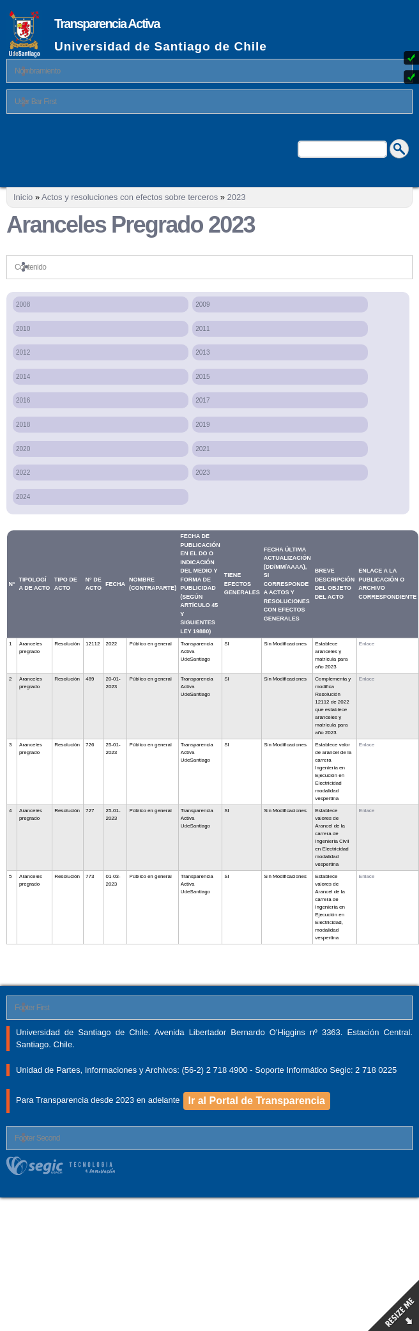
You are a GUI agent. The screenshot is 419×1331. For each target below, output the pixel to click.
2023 (236, 197)
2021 (202, 448)
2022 (23, 472)
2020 (23, 448)
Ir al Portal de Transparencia (256, 1100)
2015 (202, 376)
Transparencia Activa (106, 24)
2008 (23, 304)
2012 (23, 352)
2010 (23, 328)
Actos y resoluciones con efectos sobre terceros (130, 197)
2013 (202, 352)
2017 (202, 400)
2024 (23, 496)
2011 (202, 328)
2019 (202, 424)
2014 (23, 376)
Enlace (366, 644)
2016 (23, 400)
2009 (202, 304)
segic (209, 1166)
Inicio (23, 197)
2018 (23, 424)
